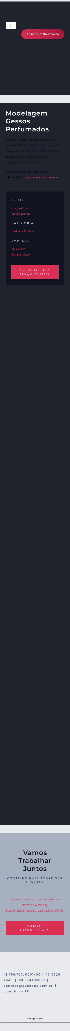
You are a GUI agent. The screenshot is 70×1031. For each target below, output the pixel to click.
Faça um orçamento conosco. (41, 177)
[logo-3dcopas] (23, 16)
